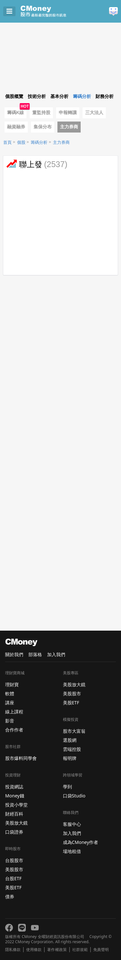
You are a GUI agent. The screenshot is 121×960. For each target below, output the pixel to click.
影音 (9, 721)
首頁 (7, 142)
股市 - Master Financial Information (53, 11)
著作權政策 (56, 949)
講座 (9, 702)
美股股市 (14, 869)
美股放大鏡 (16, 823)
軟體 (9, 693)
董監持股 (41, 112)
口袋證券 (14, 832)
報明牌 (69, 758)
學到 (67, 787)
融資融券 (16, 126)
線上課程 (14, 712)
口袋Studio (74, 796)
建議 (113, 11)
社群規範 (80, 949)
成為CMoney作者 (80, 842)
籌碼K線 (15, 112)
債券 (9, 896)
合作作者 (14, 730)
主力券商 (69, 126)
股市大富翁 (74, 731)
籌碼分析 (39, 142)
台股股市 (14, 860)
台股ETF (13, 878)
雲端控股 (72, 749)
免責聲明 (101, 949)
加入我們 (56, 654)
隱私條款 (13, 949)
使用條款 (34, 949)
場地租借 (72, 851)
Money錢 (14, 796)
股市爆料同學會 (21, 758)
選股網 (69, 740)
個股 (21, 142)
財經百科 (14, 814)
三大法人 (94, 112)
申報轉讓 (68, 112)
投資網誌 (14, 787)
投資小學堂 (16, 805)
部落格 (35, 654)
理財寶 (12, 684)
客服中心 (72, 824)
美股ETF (13, 887)
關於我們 (14, 654)
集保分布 (43, 126)
